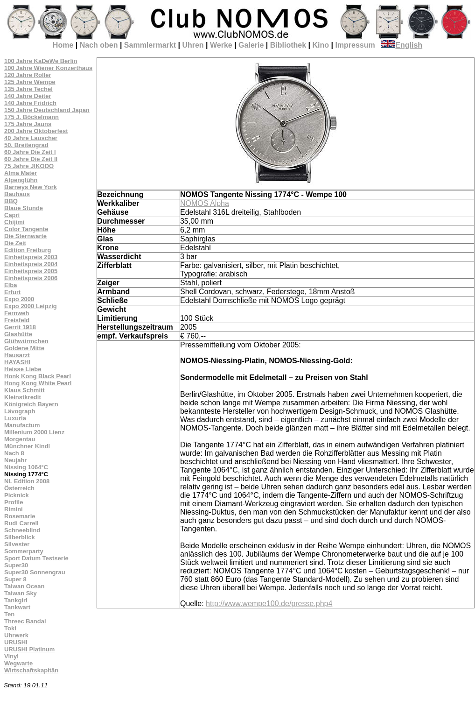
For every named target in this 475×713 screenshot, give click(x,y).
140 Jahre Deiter (27, 95)
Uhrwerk (16, 635)
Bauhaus (17, 194)
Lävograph (19, 411)
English (401, 45)
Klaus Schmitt (24, 390)
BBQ (11, 201)
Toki (10, 628)
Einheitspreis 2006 (30, 278)
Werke (221, 45)
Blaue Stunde (23, 208)
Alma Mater (20, 172)
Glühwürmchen (26, 341)
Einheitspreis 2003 (30, 257)
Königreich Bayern (31, 404)
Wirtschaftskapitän (31, 670)
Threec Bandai (25, 621)
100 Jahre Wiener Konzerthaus (48, 67)
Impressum (355, 45)
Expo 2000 (19, 299)
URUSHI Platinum (29, 649)
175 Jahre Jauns (27, 123)
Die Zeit (15, 243)
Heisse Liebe (23, 369)
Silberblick (19, 537)
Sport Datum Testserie (36, 558)
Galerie (251, 45)
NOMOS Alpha (204, 203)
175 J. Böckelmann (31, 116)
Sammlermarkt (150, 45)
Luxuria (15, 418)
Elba (10, 285)
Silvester (16, 544)
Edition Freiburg (27, 250)
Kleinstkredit (22, 397)
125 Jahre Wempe (30, 81)
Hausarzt (17, 355)
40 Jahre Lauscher (30, 137)
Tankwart (17, 607)
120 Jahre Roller (27, 74)
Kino (320, 45)
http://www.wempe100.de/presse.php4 (269, 603)
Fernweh (16, 313)
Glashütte (18, 334)
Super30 (16, 565)
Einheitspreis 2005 (30, 271)
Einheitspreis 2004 (30, 264)
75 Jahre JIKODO (29, 165)
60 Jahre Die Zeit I (30, 151)
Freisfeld (16, 320)
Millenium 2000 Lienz (34, 432)
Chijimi (14, 222)
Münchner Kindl (27, 446)
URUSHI (16, 642)
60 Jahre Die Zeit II (30, 158)
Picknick (16, 495)
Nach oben (99, 45)
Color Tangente (26, 229)
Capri (12, 215)
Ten (9, 614)
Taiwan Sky (20, 593)
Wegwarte (18, 663)
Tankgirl (16, 600)
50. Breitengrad (26, 144)
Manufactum (22, 425)
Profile (13, 502)
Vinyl (11, 656)
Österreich (19, 488)
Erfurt (12, 292)
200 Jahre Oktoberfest (36, 130)
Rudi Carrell (21, 523)
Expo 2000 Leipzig (30, 306)
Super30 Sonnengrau (34, 572)
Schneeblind (22, 530)
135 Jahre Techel (28, 88)
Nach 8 (14, 453)
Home (63, 45)
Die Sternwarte (25, 236)
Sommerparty (23, 551)
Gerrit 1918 (20, 327)
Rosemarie (19, 516)
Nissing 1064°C (26, 467)
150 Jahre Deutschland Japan (47, 109)
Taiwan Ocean (24, 586)
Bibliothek (288, 45)
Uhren (192, 45)
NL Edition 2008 (26, 481)
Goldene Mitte (24, 348)
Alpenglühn (21, 180)
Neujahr (15, 460)
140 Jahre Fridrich (30, 102)
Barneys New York (30, 187)
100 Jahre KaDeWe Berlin (40, 60)
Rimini (13, 509)
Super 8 (15, 579)
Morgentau (19, 439)
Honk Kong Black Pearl (37, 376)
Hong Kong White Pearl (37, 383)
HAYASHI (17, 362)
